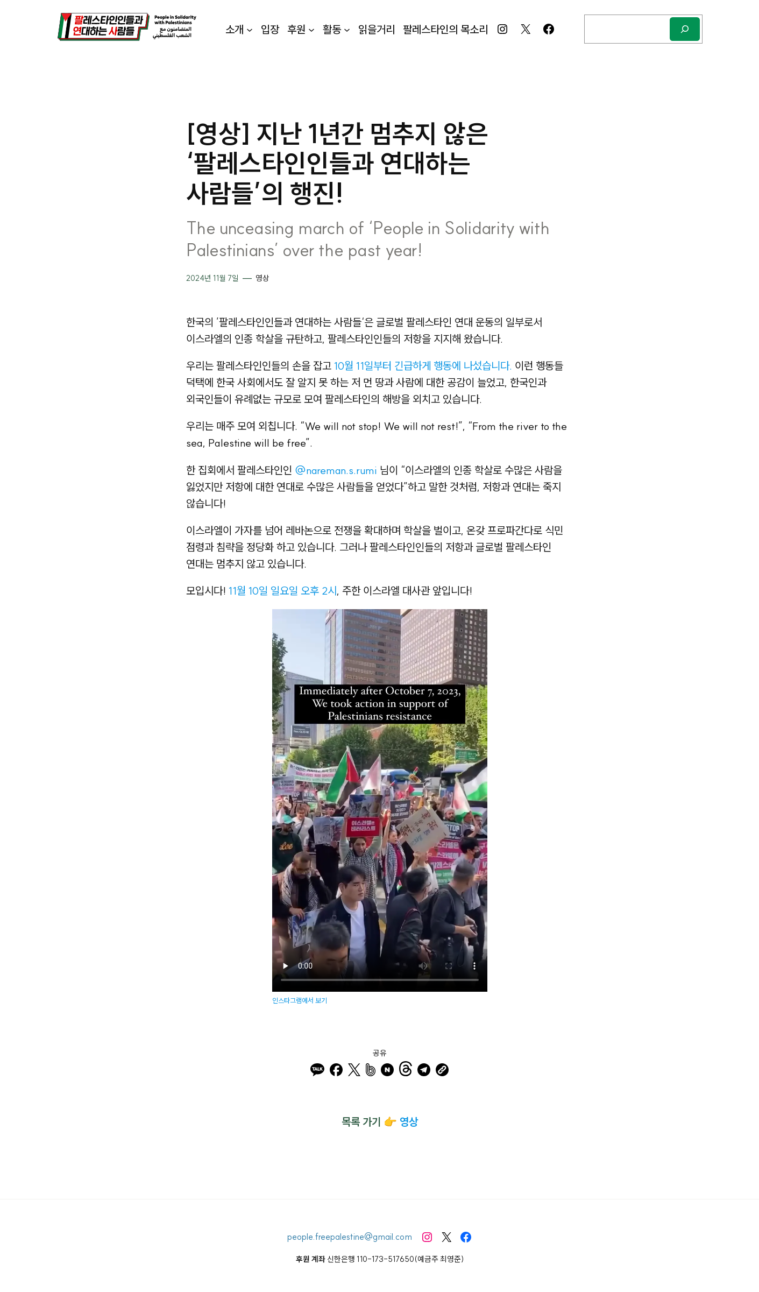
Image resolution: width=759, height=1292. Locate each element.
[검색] (685, 28)
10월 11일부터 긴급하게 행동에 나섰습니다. (423, 365)
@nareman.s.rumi (336, 470)
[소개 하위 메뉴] (249, 29)
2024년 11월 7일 (212, 278)
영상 (262, 278)
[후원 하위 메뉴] (311, 29)
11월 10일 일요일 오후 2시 (283, 590)
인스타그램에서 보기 (299, 1000)
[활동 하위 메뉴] (347, 29)
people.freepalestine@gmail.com (349, 1236)
